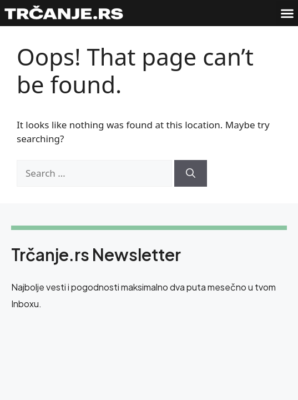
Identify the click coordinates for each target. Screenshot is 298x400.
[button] (287, 13)
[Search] (190, 173)
